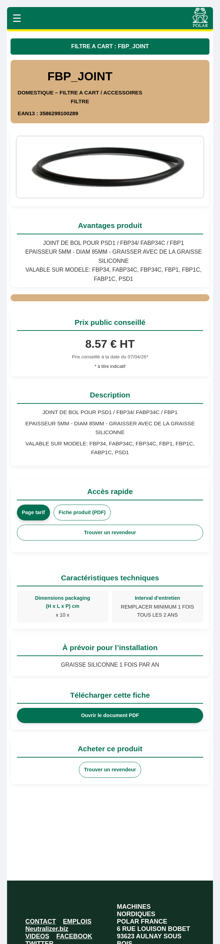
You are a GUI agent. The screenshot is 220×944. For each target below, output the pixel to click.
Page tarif (33, 512)
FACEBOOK (74, 936)
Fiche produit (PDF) (82, 512)
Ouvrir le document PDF (110, 715)
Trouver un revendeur (110, 532)
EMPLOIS (77, 921)
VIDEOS (37, 936)
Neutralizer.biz (46, 928)
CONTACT (40, 921)
